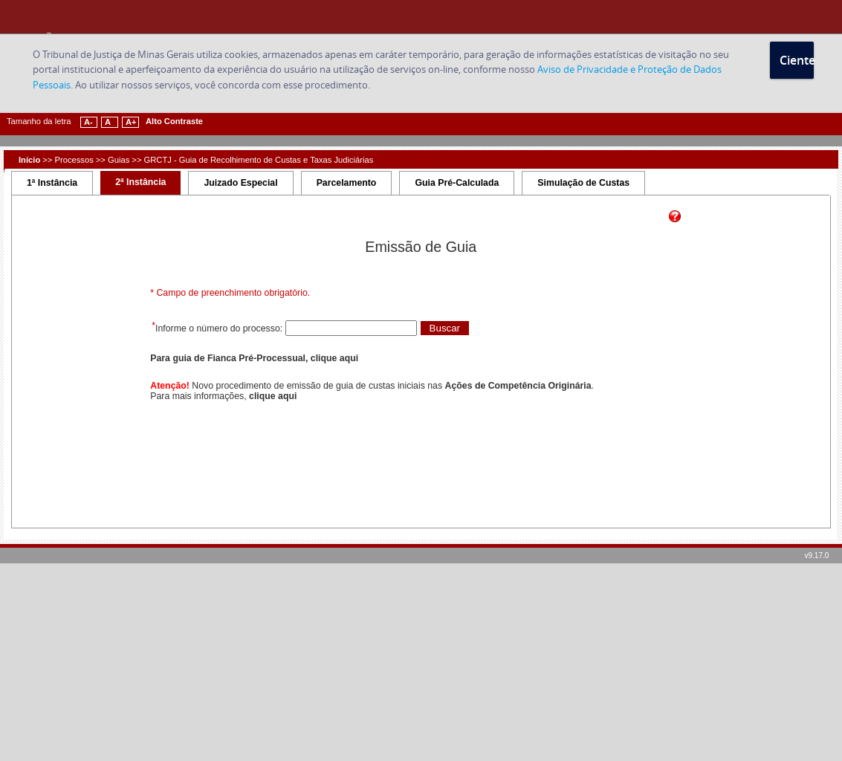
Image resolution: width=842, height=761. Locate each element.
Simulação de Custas (583, 183)
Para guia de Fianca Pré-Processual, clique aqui (254, 358)
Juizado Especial (240, 183)
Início (29, 159)
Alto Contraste (174, 121)
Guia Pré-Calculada (457, 183)
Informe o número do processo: (220, 328)
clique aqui (273, 396)
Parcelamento (347, 183)
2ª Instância (140, 182)
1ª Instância (52, 183)
